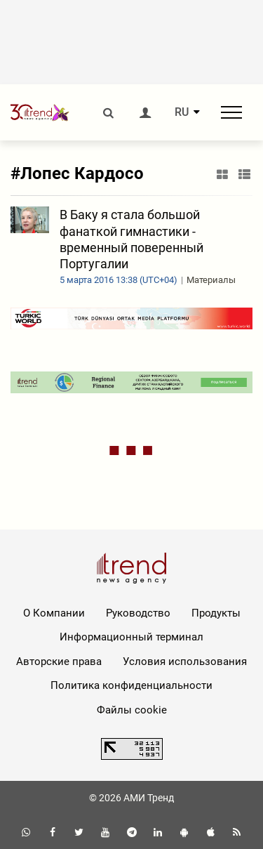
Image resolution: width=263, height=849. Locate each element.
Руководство (138, 613)
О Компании (54, 613)
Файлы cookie (132, 710)
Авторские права (59, 661)
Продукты (216, 613)
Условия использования (185, 661)
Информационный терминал (131, 637)
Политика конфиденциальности (131, 685)
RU (182, 112)
